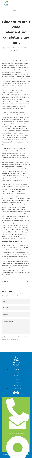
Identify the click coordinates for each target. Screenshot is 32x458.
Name (5, 301)
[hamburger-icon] (14, 10)
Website (5, 314)
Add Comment (8, 321)
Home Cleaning (16, 50)
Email (5, 308)
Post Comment (9, 344)
